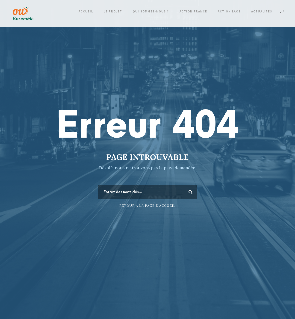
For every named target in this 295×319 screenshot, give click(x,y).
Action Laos (229, 11)
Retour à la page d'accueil (147, 206)
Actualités (261, 11)
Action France (193, 11)
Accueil (86, 11)
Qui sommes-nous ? (151, 11)
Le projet (113, 11)
